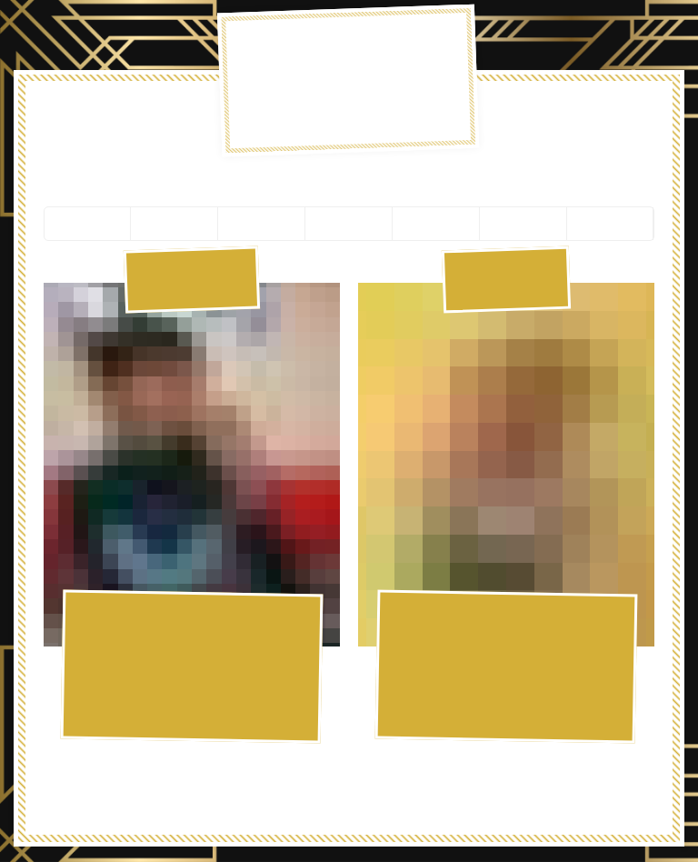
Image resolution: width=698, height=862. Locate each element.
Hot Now (79, 116)
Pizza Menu (167, 116)
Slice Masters (530, 117)
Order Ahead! (620, 116)
